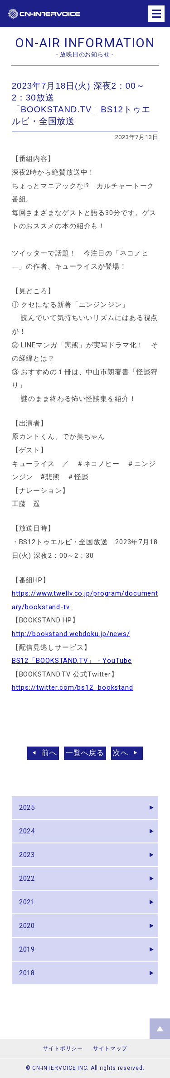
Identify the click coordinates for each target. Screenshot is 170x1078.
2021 (27, 902)
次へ (120, 752)
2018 (27, 973)
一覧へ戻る (85, 752)
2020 (27, 926)
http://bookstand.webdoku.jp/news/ (71, 634)
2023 (27, 855)
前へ (49, 752)
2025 (27, 807)
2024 (27, 831)
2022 (27, 878)
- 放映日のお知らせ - (85, 54)
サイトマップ (110, 1048)
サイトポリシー (63, 1048)
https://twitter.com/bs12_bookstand (72, 687)
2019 (27, 949)
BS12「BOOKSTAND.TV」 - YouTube (72, 661)
